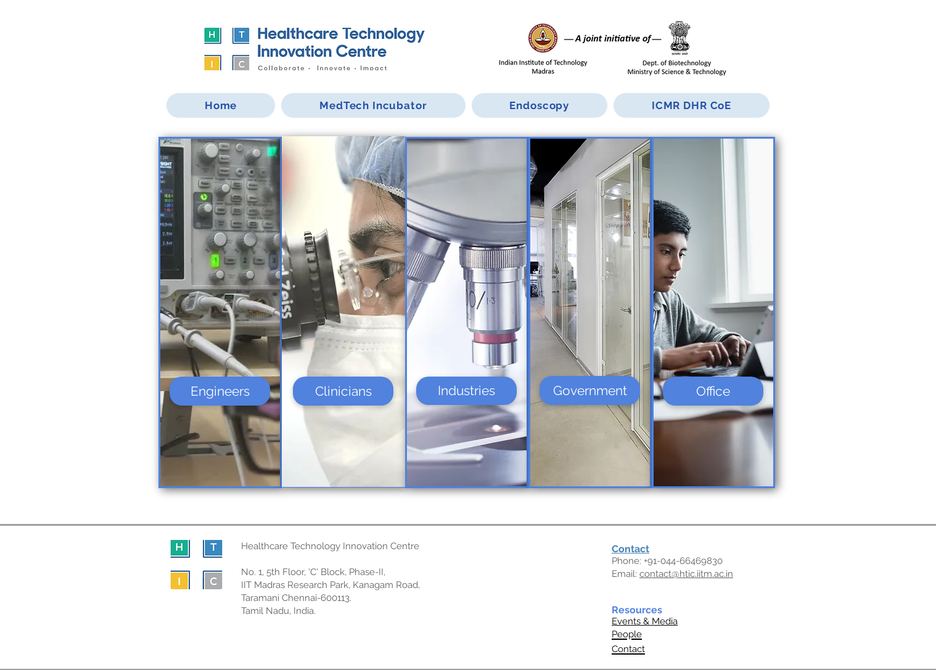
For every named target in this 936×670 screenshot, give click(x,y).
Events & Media (645, 621)
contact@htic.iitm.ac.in (686, 573)
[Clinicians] (343, 391)
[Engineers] (220, 391)
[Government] (590, 390)
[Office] (713, 391)
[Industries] (466, 391)
